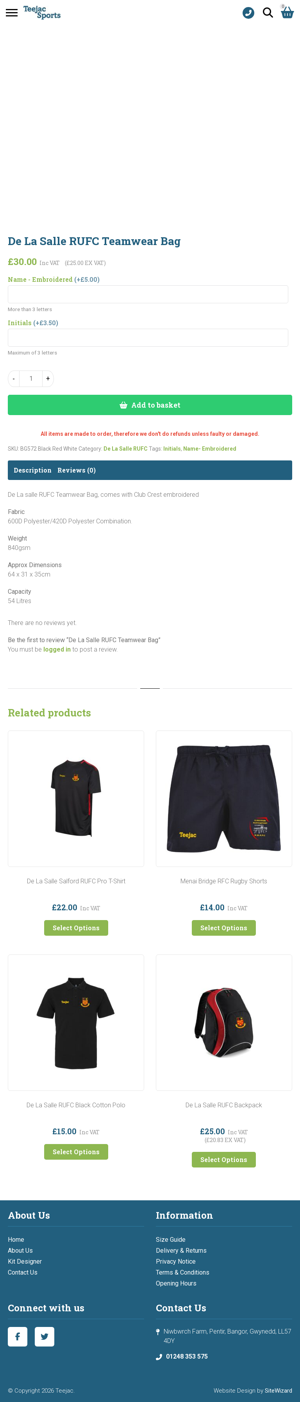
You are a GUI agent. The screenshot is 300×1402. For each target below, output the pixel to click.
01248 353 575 (187, 1356)
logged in (57, 649)
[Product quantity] (31, 379)
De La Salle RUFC (126, 449)
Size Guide (171, 1239)
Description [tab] (33, 470)
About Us (20, 1250)
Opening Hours (176, 1283)
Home (16, 1239)
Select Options (76, 928)
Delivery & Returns (181, 1250)
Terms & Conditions (182, 1272)
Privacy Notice (176, 1261)
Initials (172, 449)
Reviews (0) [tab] (76, 470)
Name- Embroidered (209, 449)
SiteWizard (278, 1390)
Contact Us (23, 1272)
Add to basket (155, 405)
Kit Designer (25, 1261)
